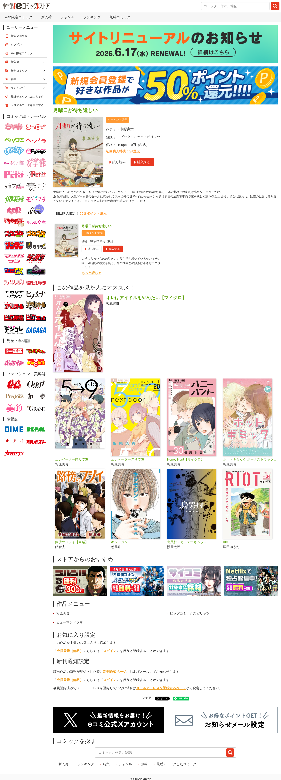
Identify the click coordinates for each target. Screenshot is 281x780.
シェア (146, 699)
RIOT (226, 543)
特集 (106, 766)
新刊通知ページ (114, 673)
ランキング (92, 17)
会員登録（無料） (70, 652)
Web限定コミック (18, 17)
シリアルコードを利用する (27, 105)
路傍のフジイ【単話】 (71, 543)
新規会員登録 (19, 35)
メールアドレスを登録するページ (161, 690)
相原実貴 (127, 129)
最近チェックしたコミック (176, 766)
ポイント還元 (119, 119)
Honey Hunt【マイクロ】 (185, 461)
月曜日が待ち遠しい (96, 228)
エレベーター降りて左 (71, 461)
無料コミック (120, 17)
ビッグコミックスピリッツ (140, 137)
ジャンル (67, 17)
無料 (144, 766)
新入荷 (46, 17)
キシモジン (119, 543)
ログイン (109, 652)
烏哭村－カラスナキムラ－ (187, 543)
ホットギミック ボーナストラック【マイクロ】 (249, 461)
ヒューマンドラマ (69, 624)
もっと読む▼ (91, 274)
